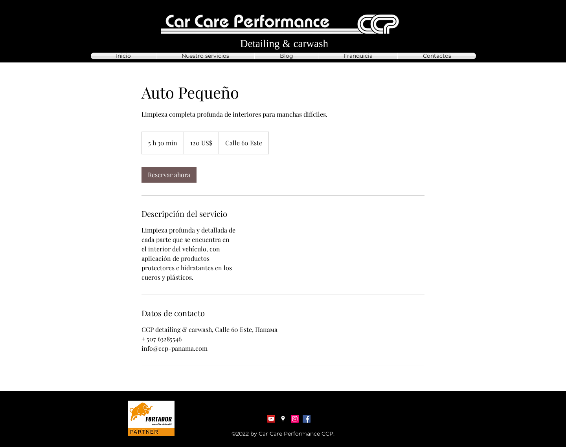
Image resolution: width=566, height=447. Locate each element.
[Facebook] (307, 419)
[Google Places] (283, 419)
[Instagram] (295, 419)
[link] (169, 175)
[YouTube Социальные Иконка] (271, 419)
